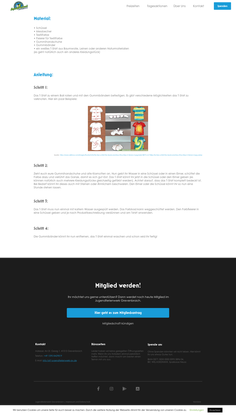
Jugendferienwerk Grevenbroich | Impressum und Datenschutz (62, 402)
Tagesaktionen (157, 6)
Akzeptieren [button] (215, 410)
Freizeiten (134, 6)
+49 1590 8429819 (53, 356)
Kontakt (199, 6)
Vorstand (197, 402)
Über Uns (180, 6)
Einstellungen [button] (197, 410)
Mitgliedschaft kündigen (118, 323)
